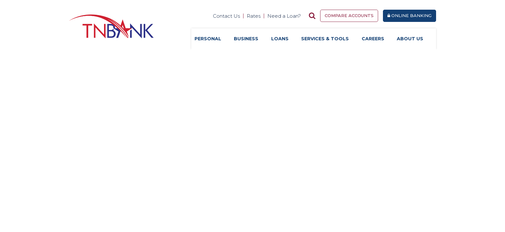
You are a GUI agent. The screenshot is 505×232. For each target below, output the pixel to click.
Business (246, 39)
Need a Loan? (284, 16)
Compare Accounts (349, 15)
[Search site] (312, 15)
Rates (254, 16)
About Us (410, 39)
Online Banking (409, 15)
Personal (208, 39)
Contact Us (226, 16)
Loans (280, 39)
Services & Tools (325, 39)
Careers (373, 39)
